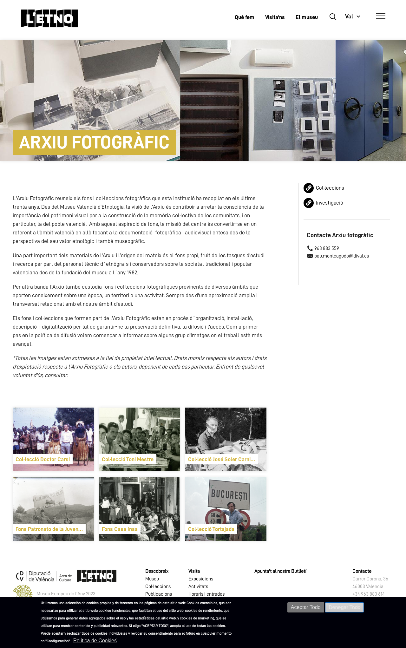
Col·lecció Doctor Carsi (43, 459)
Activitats (198, 586)
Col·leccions (330, 188)
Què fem (244, 17)
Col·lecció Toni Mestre (128, 459)
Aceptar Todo (306, 607)
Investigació (329, 203)
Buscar (333, 16)
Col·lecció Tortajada (211, 529)
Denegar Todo (344, 607)
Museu (152, 578)
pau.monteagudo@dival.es (341, 256)
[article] (53, 439)
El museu (307, 17)
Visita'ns (275, 17)
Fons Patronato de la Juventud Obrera (51, 529)
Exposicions (200, 578)
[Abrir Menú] (380, 16)
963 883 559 (326, 248)
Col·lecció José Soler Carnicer (223, 459)
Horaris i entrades (206, 594)
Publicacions (158, 594)
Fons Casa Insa (120, 529)
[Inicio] (49, 18)
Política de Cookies (95, 640)
